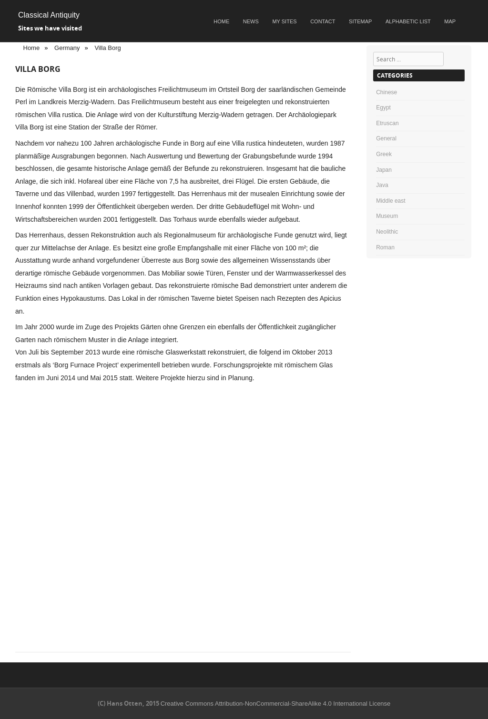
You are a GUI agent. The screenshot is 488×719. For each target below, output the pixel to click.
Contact (322, 21)
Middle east (390, 200)
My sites (284, 21)
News (251, 21)
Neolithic (387, 231)
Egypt (383, 107)
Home (221, 21)
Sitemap (360, 21)
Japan (384, 170)
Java (382, 185)
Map (450, 21)
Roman (385, 247)
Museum (387, 216)
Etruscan (387, 123)
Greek (384, 154)
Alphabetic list (408, 21)
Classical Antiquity (49, 15)
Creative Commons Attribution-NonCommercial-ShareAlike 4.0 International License (276, 703)
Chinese (386, 92)
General (386, 138)
